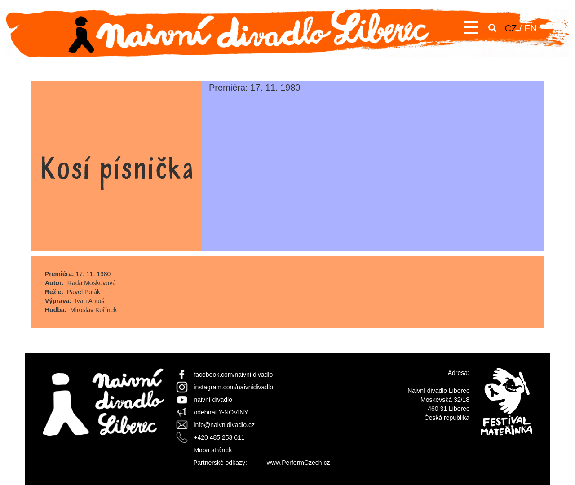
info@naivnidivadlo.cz (224, 424)
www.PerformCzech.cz (298, 462)
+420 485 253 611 (219, 437)
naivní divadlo (213, 399)
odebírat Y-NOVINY (221, 412)
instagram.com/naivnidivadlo (233, 387)
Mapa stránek (213, 450)
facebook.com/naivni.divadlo (233, 374)
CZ (511, 28)
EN (530, 28)
